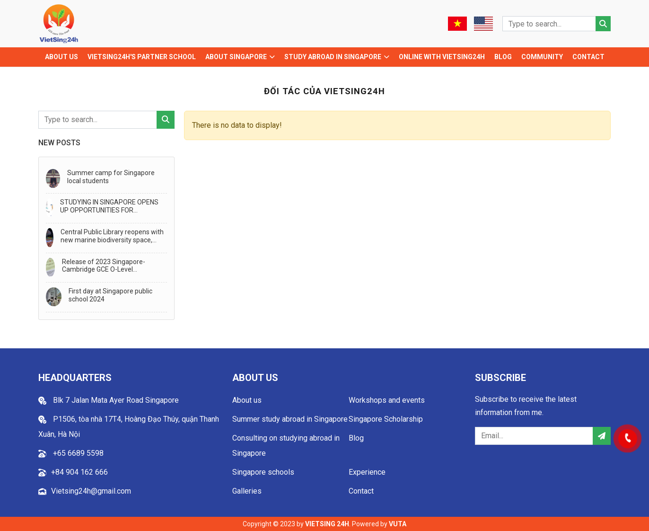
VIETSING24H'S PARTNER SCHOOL (142, 57)
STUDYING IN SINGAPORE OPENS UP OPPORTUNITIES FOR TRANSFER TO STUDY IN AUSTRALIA (109, 206)
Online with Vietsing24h (442, 57)
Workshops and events (387, 400)
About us (61, 57)
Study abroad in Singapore (332, 57)
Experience (367, 472)
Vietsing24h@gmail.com (91, 491)
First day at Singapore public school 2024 (110, 295)
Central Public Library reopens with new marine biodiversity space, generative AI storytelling (112, 236)
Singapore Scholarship (386, 419)
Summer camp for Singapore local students (111, 177)
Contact (588, 57)
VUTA (397, 524)
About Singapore (236, 57)
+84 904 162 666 (79, 472)
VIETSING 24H (327, 524)
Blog (503, 57)
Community (542, 57)
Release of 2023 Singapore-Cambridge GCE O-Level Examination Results (103, 266)
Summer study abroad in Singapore (290, 419)
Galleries (247, 491)
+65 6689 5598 (77, 453)
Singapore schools (263, 472)
